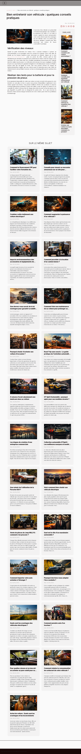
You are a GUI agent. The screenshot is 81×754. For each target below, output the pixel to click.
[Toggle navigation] (4, 3)
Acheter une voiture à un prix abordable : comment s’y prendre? (66, 128)
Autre (14, 10)
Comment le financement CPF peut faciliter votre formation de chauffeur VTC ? (23, 170)
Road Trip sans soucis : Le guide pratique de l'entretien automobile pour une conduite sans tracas (57, 354)
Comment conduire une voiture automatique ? (65, 53)
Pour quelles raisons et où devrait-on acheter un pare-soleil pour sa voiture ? (23, 670)
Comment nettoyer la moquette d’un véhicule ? (66, 103)
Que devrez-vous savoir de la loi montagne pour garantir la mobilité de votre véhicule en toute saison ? (23, 309)
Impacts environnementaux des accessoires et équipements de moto (22, 262)
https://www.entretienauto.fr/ (16, 57)
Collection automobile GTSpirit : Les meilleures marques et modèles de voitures (57, 444)
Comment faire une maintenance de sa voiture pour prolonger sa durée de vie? (56, 309)
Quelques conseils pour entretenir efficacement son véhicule (65, 78)
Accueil (9, 10)
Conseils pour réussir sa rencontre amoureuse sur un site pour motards (57, 170)
